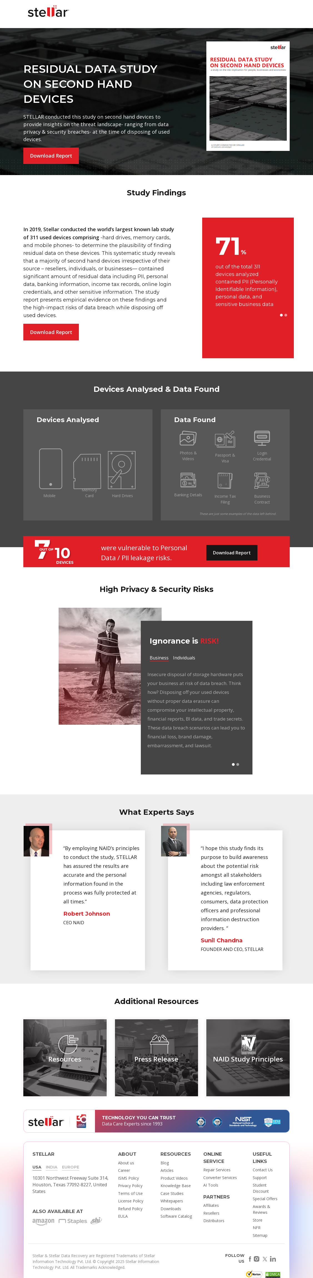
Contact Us (263, 1169)
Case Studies (172, 1193)
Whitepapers (172, 1201)
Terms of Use (130, 1193)
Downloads (171, 1208)
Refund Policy (130, 1208)
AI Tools (210, 1185)
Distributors (213, 1220)
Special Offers (265, 1198)
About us (126, 1162)
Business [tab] (159, 658)
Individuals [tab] (184, 658)
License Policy (130, 1201)
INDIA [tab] (51, 1167)
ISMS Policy (128, 1178)
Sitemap (260, 1235)
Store (257, 1220)
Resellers (211, 1213)
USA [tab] (36, 1167)
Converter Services (220, 1177)
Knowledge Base (176, 1185)
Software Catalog (176, 1216)
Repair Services (217, 1169)
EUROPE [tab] (70, 1167)
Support (260, 1177)
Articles (167, 1170)
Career (124, 1170)
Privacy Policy (130, 1185)
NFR (257, 1227)
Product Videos (174, 1178)
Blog (165, 1162)
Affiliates (211, 1205)
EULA (123, 1216)
